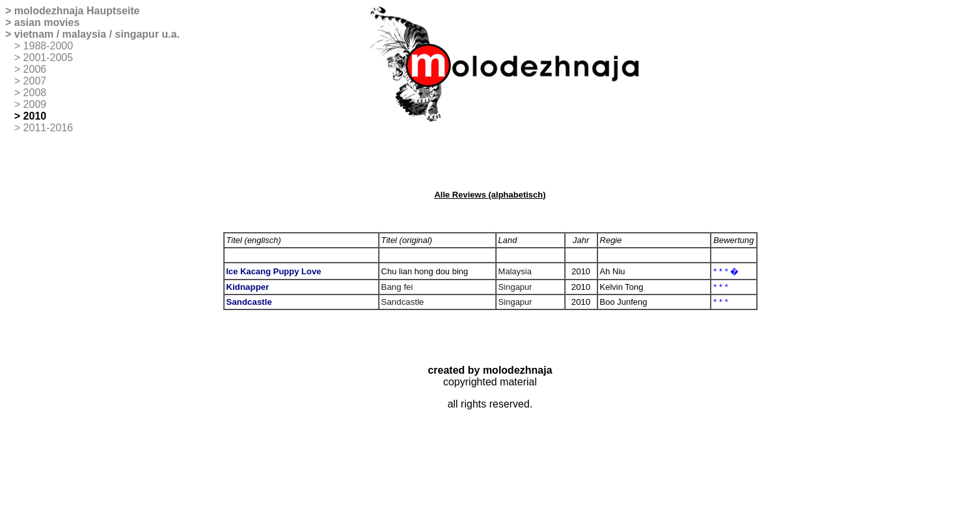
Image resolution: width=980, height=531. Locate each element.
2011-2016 (48, 127)
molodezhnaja (49, 10)
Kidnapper (247, 287)
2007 (35, 80)
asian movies (47, 22)
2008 (35, 92)
